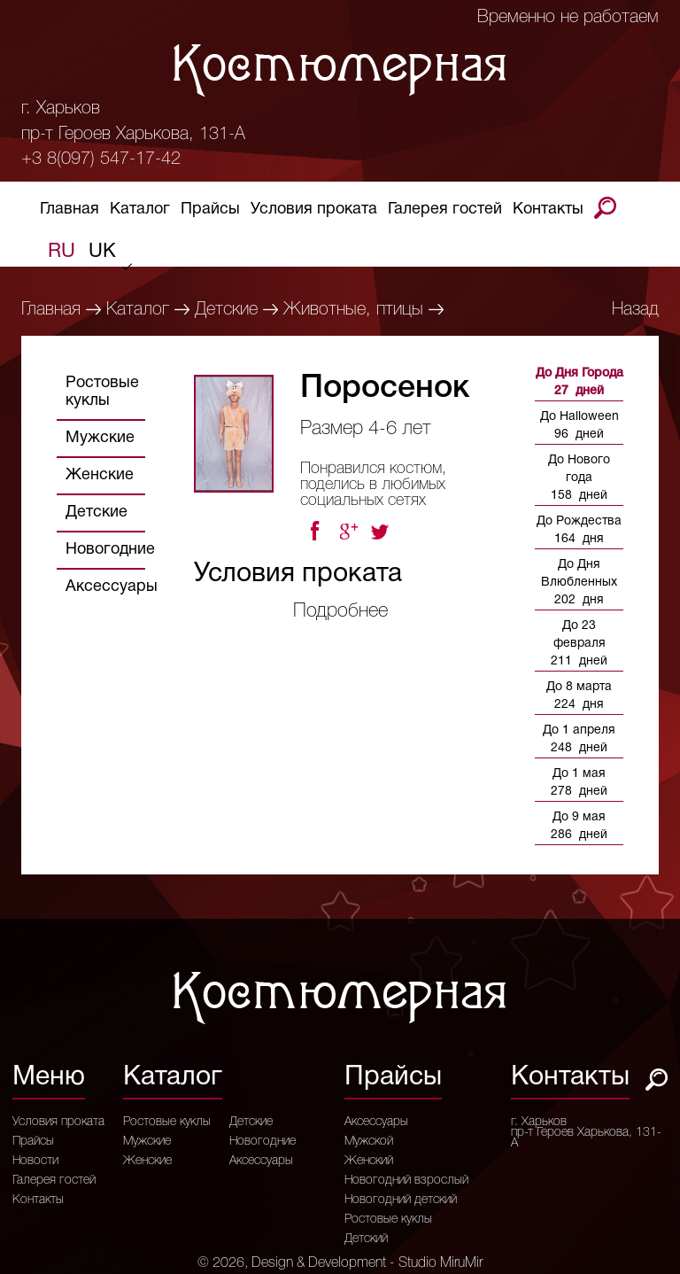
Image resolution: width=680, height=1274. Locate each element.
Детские (226, 310)
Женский (368, 1161)
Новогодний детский (400, 1200)
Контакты (548, 212)
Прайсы (210, 212)
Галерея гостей (445, 212)
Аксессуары (112, 586)
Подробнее (340, 611)
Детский (366, 1239)
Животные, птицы (353, 310)
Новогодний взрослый (406, 1181)
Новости (35, 1161)
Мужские (100, 438)
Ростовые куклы (102, 392)
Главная (69, 212)
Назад (635, 310)
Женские (100, 475)
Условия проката (314, 212)
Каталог (140, 212)
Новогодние (110, 549)
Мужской (368, 1142)
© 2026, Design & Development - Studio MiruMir (340, 1263)
